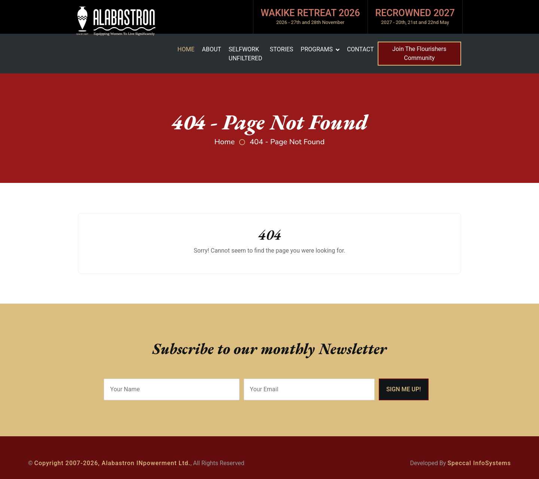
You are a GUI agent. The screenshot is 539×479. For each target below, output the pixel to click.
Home (185, 49)
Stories (281, 49)
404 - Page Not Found (287, 142)
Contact (360, 49)
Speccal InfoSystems (479, 463)
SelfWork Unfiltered (245, 54)
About (211, 49)
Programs (317, 49)
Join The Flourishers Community (419, 53)
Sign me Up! (403, 389)
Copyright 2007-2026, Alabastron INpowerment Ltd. (112, 463)
